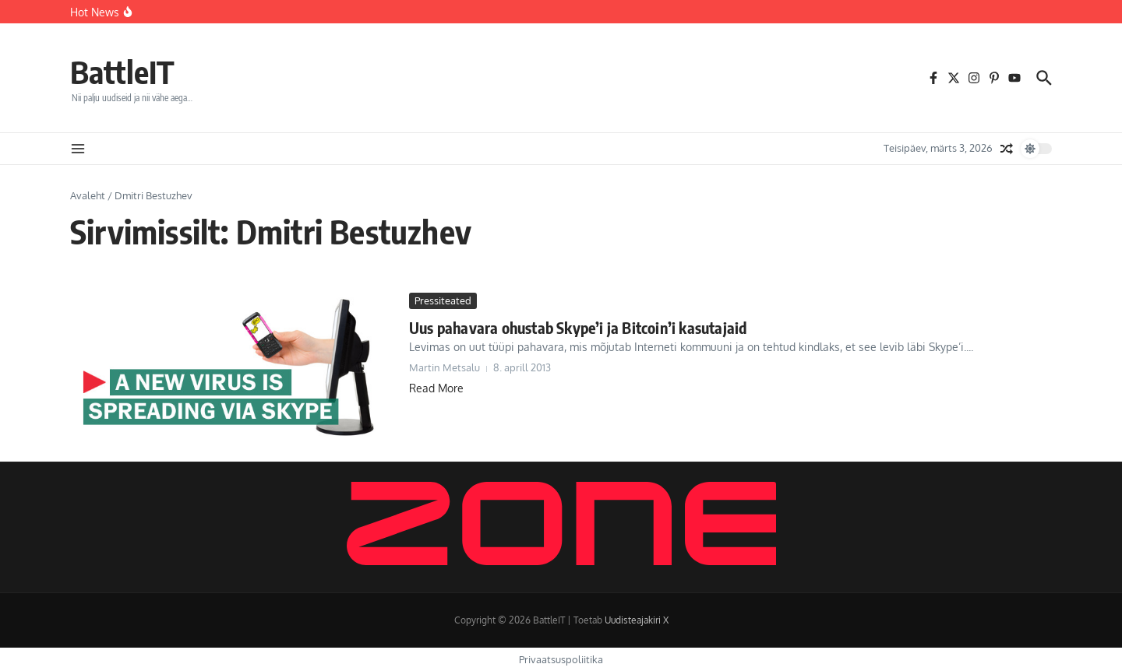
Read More (436, 388)
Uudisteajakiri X (637, 620)
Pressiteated (443, 300)
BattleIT (122, 71)
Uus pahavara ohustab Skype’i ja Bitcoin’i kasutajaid (577, 327)
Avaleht (87, 195)
